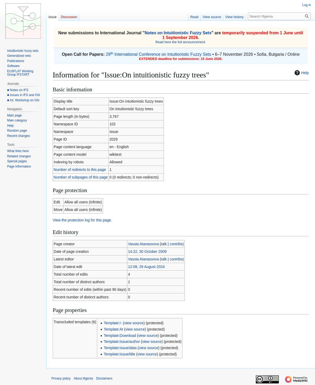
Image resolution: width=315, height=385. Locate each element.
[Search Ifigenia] (279, 16)
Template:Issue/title (119, 354)
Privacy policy (60, 378)
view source (134, 323)
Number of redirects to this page (80, 170)
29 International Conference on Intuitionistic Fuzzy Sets (158, 54)
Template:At (113, 329)
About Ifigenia (83, 378)
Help (301, 72)
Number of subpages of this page (81, 177)
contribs (176, 244)
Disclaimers (104, 378)
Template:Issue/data (120, 348)
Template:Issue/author (122, 341)
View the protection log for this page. (82, 220)
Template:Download (120, 335)
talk (164, 244)
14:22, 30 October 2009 (147, 251)
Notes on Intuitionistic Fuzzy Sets (178, 33)
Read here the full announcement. (180, 42)
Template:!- (113, 323)
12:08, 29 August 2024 (146, 267)
